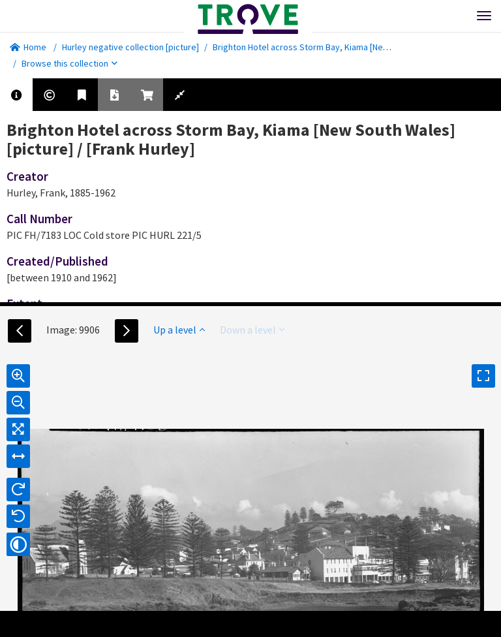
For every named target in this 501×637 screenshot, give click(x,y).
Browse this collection (69, 63)
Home (28, 47)
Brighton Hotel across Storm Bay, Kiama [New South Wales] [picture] (345, 47)
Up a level (179, 329)
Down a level (252, 329)
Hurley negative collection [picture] (130, 47)
